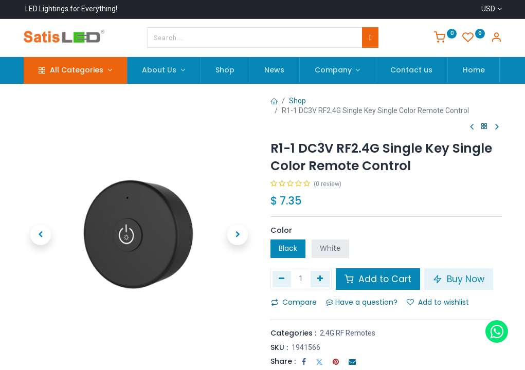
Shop (297, 101)
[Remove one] (282, 279)
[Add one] (320, 279)
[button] (41, 235)
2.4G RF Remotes (347, 333)
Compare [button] (294, 302)
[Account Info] (496, 38)
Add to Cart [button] (378, 279)
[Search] (370, 37)
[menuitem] (225, 70)
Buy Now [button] (458, 279)
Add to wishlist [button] (438, 302)
